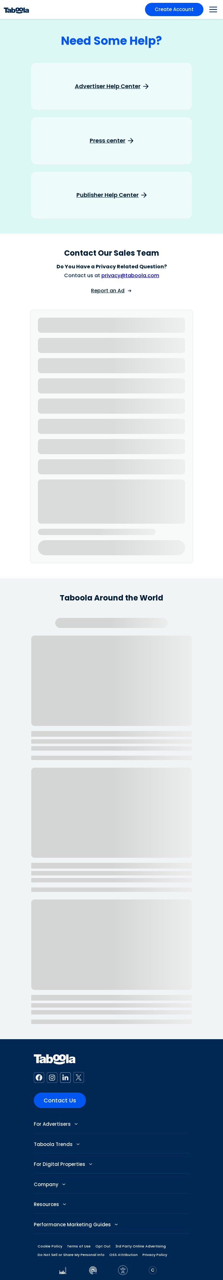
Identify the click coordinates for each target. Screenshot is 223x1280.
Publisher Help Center (107, 195)
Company (49, 1184)
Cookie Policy (50, 1246)
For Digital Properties (63, 1164)
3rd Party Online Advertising (140, 1246)
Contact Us (60, 1100)
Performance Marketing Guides (76, 1224)
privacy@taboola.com (130, 275)
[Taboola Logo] (16, 9)
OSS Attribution (123, 1254)
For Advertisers (56, 1124)
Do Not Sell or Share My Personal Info (71, 1254)
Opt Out (103, 1246)
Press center (107, 140)
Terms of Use (79, 1246)
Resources (50, 1204)
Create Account (174, 9)
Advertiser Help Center (108, 86)
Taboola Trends (57, 1144)
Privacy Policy (154, 1254)
